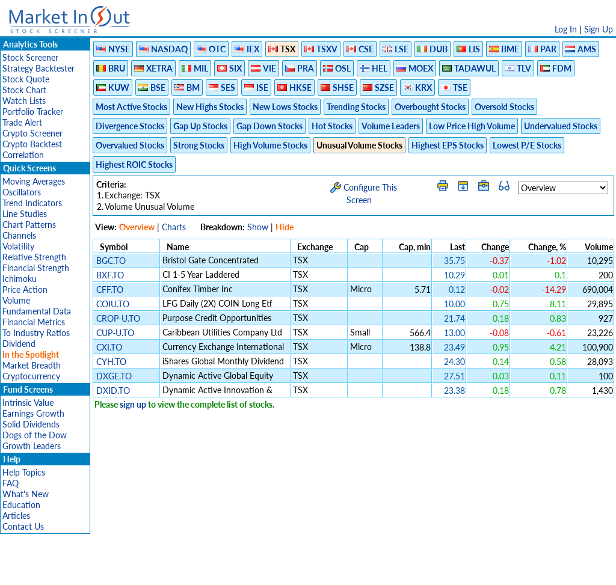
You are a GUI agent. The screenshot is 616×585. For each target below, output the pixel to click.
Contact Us (23, 526)
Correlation (23, 155)
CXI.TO (109, 347)
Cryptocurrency (31, 376)
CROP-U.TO (118, 318)
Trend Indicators (32, 203)
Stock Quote (25, 79)
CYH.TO (111, 362)
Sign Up (598, 29)
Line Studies (24, 214)
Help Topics (23, 472)
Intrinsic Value (28, 402)
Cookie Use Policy (359, 570)
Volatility (18, 246)
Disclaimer (170, 570)
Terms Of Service (287, 570)
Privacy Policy (222, 570)
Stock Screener (30, 57)
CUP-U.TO (115, 333)
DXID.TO (113, 390)
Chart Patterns (29, 224)
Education (21, 505)
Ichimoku (19, 279)
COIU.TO (112, 304)
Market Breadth (31, 365)
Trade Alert (22, 122)
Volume (16, 300)
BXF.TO (110, 275)
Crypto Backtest (32, 144)
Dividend (18, 343)
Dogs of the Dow (34, 435)
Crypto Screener (32, 133)
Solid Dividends (31, 424)
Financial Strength (35, 268)
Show (257, 227)
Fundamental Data (36, 311)
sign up (133, 404)
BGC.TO (111, 261)
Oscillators (21, 192)
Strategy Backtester (38, 68)
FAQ (10, 483)
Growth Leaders (31, 446)
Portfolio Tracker (32, 111)
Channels (19, 235)
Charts (174, 227)
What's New (25, 494)
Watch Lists (24, 101)
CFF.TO (109, 289)
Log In (566, 29)
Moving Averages (33, 181)
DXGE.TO (114, 376)
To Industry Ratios (36, 333)
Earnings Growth (33, 413)
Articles (16, 515)
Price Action (25, 289)
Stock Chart (24, 90)
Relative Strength (34, 257)
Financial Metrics (33, 322)
